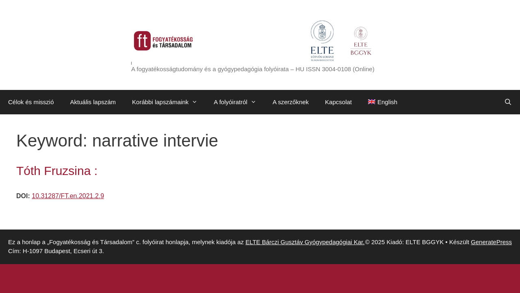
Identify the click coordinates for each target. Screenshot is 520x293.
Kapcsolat (338, 101)
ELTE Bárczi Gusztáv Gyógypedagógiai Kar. (304, 241)
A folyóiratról (239, 102)
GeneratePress (491, 241)
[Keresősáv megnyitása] (508, 102)
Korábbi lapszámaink (169, 102)
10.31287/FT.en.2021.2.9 (68, 195)
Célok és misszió (31, 101)
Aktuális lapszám (93, 101)
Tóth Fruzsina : (57, 170)
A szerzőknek (291, 101)
